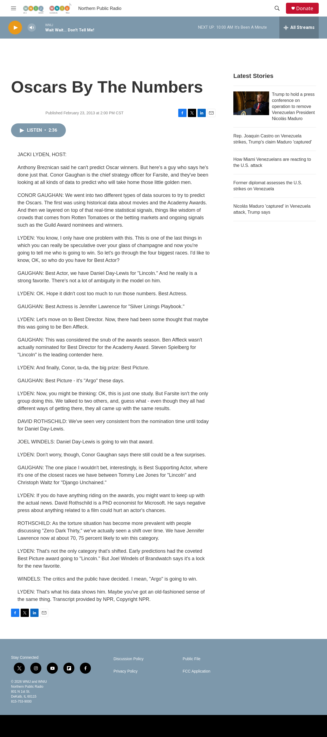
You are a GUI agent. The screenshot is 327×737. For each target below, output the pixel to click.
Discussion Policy (128, 659)
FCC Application (196, 671)
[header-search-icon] (277, 8)
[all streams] (299, 28)
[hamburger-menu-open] (13, 8)
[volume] (31, 27)
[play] (15, 28)
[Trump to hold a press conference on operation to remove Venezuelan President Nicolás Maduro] (251, 103)
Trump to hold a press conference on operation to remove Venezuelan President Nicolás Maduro (293, 106)
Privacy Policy (125, 671)
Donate (304, 8)
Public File (192, 659)
